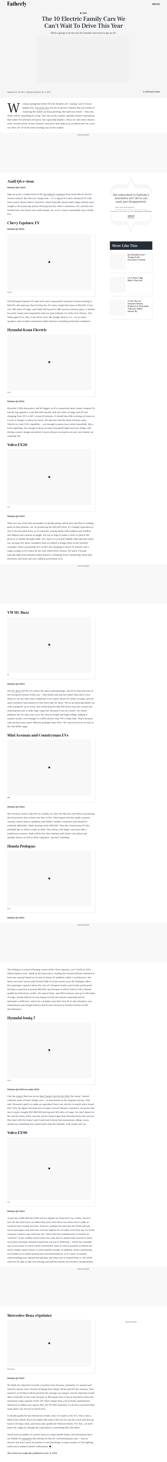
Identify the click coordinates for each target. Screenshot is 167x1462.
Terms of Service (139, 212)
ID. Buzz (16, 690)
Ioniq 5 (19, 1096)
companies (26, 1438)
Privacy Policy (148, 212)
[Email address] (131, 208)
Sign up (131, 216)
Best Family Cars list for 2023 (54, 1096)
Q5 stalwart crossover (54, 194)
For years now (42, 107)
